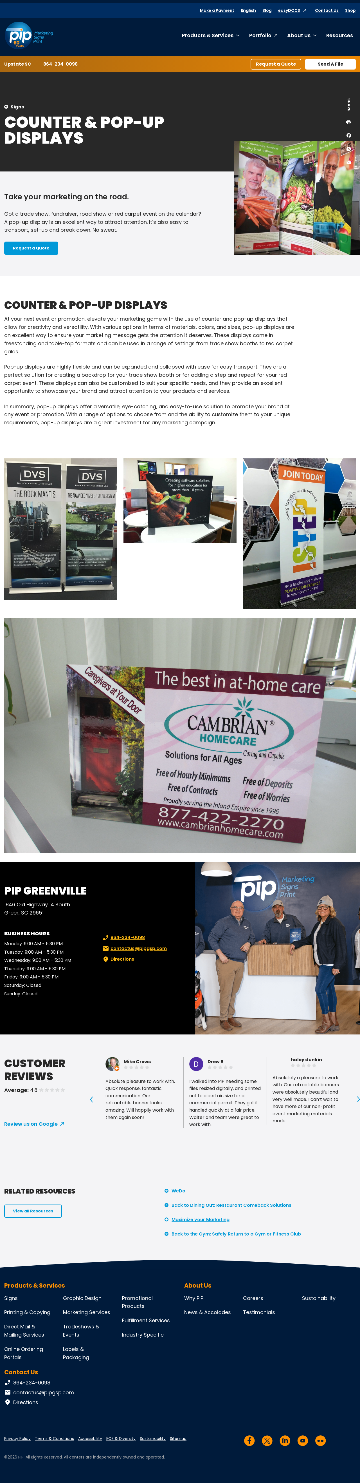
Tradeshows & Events (81, 1330)
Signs (17, 107)
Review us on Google (31, 1123)
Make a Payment (217, 10)
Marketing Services (86, 1312)
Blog (267, 10)
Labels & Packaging (76, 1353)
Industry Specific (143, 1334)
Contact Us (327, 10)
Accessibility (90, 1438)
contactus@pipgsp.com (134, 948)
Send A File (330, 64)
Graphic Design (82, 1298)
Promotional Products (137, 1302)
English (248, 10)
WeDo (178, 1191)
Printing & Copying (27, 1312)
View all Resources (33, 1211)
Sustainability (319, 1298)
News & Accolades (207, 1312)
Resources (339, 35)
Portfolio (260, 35)
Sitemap (178, 1438)
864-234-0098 (60, 64)
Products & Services (207, 35)
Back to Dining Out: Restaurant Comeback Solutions (231, 1205)
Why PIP (193, 1298)
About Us (298, 35)
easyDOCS (289, 10)
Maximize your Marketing (201, 1219)
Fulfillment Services (146, 1320)
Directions (118, 959)
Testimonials (259, 1312)
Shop (350, 10)
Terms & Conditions (54, 1438)
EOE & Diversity (121, 1438)
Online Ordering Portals (23, 1353)
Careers (253, 1298)
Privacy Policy (17, 1438)
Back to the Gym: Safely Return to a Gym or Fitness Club (236, 1234)
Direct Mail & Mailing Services (24, 1330)
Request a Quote (276, 64)
